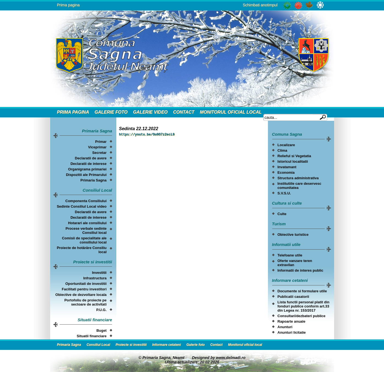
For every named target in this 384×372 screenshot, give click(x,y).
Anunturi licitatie (292, 332)
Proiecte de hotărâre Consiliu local (82, 250)
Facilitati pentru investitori (84, 289)
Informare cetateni (166, 345)
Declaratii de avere (91, 158)
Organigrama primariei (87, 169)
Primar (100, 142)
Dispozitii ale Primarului (86, 175)
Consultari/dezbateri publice (302, 316)
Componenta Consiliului (86, 201)
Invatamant (287, 167)
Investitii (99, 273)
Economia (286, 172)
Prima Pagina (73, 112)
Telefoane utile (290, 255)
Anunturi (285, 327)
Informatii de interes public (300, 270)
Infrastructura (95, 278)
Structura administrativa (298, 178)
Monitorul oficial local (231, 112)
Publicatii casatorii (293, 297)
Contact (183, 112)
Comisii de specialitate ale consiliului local (84, 240)
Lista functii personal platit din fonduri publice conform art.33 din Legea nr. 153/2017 (304, 306)
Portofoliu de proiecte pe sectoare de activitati (85, 302)
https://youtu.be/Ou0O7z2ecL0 (147, 135)
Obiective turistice (293, 234)
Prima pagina (68, 5)
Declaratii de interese (89, 164)
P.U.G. (101, 310)
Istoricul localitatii (293, 161)
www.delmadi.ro (231, 357)
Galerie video (150, 112)
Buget (101, 330)
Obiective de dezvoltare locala (81, 295)
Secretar (99, 153)
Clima (282, 150)
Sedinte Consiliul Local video (82, 206)
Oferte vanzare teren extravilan (295, 263)
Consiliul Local (98, 345)
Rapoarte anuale (291, 321)
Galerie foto (111, 112)
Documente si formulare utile (302, 291)
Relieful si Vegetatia (294, 156)
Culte (282, 214)
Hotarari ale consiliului (87, 223)
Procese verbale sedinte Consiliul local (86, 230)
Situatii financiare (91, 336)
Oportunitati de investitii (86, 284)
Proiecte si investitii (131, 345)
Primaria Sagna (93, 180)
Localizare (286, 145)
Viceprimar (97, 147)
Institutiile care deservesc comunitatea (299, 185)
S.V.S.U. (284, 193)
